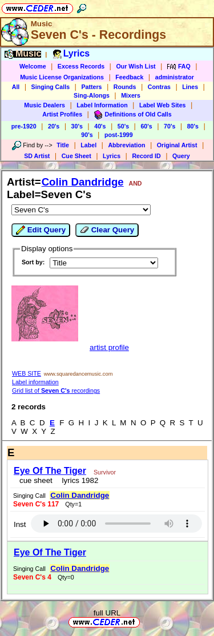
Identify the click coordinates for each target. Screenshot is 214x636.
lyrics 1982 (78, 480)
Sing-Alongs (92, 95)
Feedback (129, 77)
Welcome (32, 66)
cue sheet (36, 480)
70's (169, 126)
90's (86, 134)
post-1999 (118, 134)
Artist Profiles (62, 114)
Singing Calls (50, 86)
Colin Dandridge (83, 182)
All (16, 86)
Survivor (105, 472)
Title (62, 145)
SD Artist (37, 155)
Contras (159, 86)
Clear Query (107, 230)
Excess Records (81, 66)
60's (146, 126)
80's (193, 126)
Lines (190, 86)
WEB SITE (26, 373)
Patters (91, 86)
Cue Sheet (76, 155)
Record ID (146, 155)
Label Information (101, 105)
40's (100, 126)
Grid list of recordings (56, 390)
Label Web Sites (162, 105)
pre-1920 (24, 126)
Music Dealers (44, 105)
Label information (35, 382)
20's (53, 126)
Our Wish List (135, 66)
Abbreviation (126, 145)
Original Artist (177, 145)
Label (88, 145)
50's (123, 126)
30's (77, 126)
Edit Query (41, 230)
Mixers (130, 95)
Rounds (125, 86)
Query (181, 155)
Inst (20, 524)
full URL (107, 613)
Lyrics (111, 155)
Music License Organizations (62, 77)
